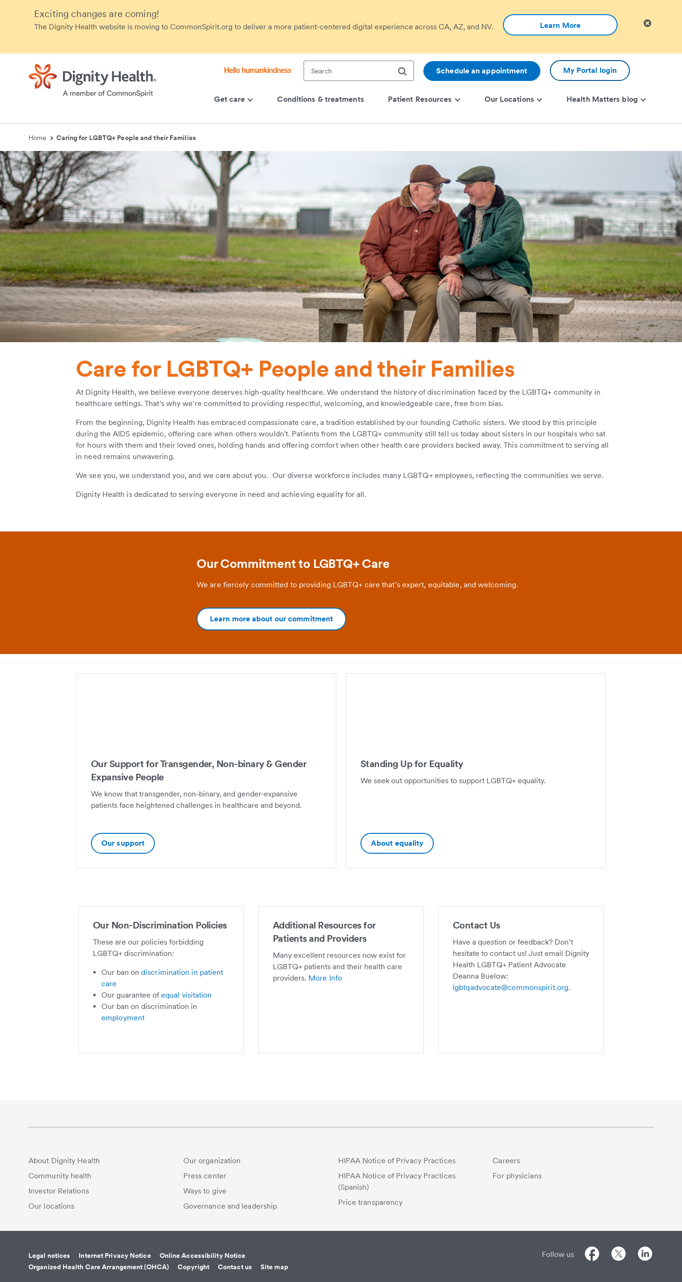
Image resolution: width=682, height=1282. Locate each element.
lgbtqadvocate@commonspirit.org (510, 987)
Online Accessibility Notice (203, 1255)
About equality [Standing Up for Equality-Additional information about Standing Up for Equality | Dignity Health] (397, 843)
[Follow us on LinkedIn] (645, 1255)
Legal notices (49, 1255)
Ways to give (204, 1190)
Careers (506, 1160)
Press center (204, 1175)
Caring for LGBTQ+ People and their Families (126, 137)
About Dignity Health (64, 1160)
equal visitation (186, 994)
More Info (325, 977)
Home (40, 137)
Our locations (51, 1206)
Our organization (212, 1160)
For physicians (517, 1175)
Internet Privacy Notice (115, 1255)
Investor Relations (58, 1190)
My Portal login (590, 70)
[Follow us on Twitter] (618, 1255)
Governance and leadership (230, 1206)
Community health (60, 1175)
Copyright (193, 1267)
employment (122, 1017)
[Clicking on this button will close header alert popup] (647, 23)
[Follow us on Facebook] (592, 1255)
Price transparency (370, 1202)
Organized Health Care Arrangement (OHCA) (98, 1267)
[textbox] (359, 71)
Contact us (235, 1267)
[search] (406, 71)
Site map (274, 1267)
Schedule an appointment (481, 70)
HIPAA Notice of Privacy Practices (397, 1160)
